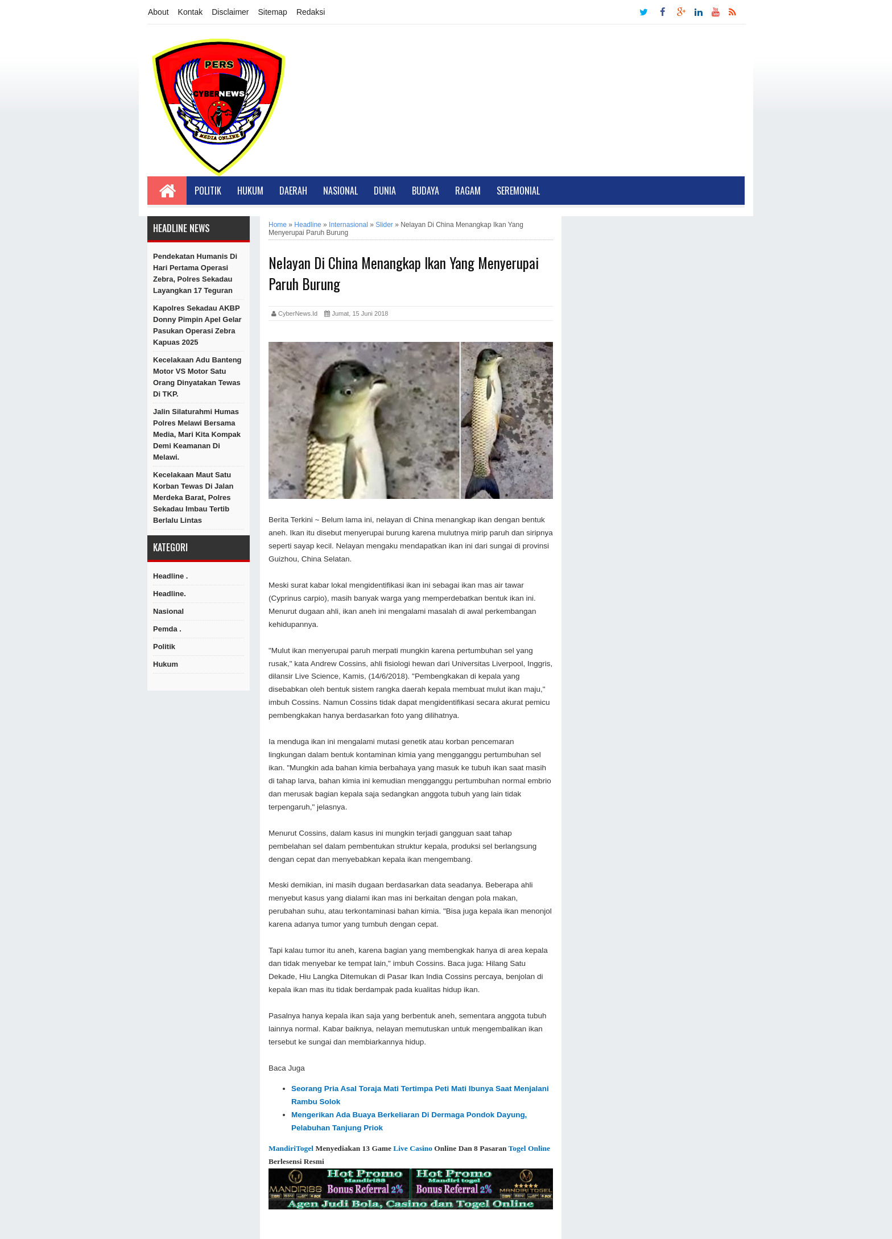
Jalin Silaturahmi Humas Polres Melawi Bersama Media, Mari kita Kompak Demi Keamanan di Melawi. (197, 434)
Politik (208, 190)
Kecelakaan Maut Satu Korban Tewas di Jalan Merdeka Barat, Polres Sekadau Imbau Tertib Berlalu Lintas (193, 497)
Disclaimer (230, 11)
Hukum (250, 190)
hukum (165, 664)
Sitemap (272, 11)
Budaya (425, 190)
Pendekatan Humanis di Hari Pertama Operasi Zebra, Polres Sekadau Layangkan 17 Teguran (195, 273)
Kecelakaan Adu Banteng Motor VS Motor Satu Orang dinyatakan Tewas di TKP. (197, 377)
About (158, 11)
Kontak (190, 11)
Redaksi (310, 11)
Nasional (340, 190)
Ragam (468, 190)
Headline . (170, 576)
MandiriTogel (291, 1148)
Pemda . (167, 629)
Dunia (385, 190)
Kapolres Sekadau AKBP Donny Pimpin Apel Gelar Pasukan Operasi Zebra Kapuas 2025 (197, 325)
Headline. (169, 593)
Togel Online (529, 1148)
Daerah (293, 190)
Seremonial (518, 190)
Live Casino (412, 1148)
